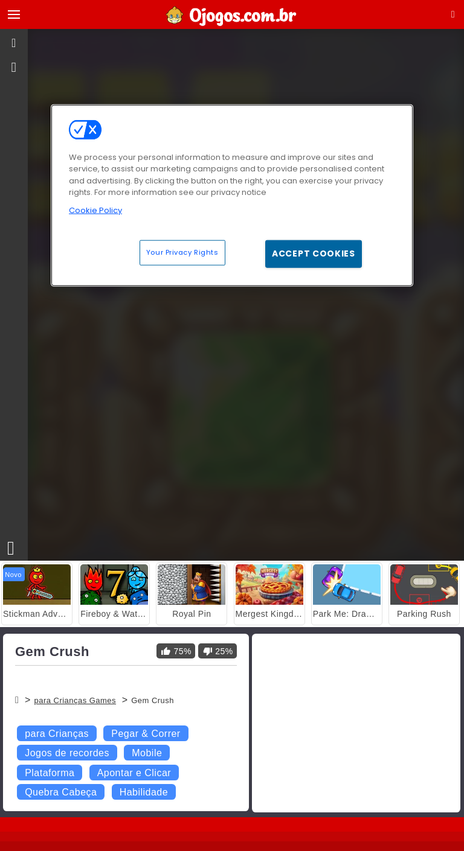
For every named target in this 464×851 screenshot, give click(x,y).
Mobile (147, 753)
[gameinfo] (14, 67)
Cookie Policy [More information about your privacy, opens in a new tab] (95, 209)
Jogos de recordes (67, 753)
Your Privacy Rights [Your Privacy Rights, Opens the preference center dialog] (182, 252)
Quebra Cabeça (61, 792)
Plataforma (49, 773)
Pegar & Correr (145, 733)
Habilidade (144, 792)
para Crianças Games (75, 700)
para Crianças (57, 733)
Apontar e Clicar (134, 773)
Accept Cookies (313, 253)
